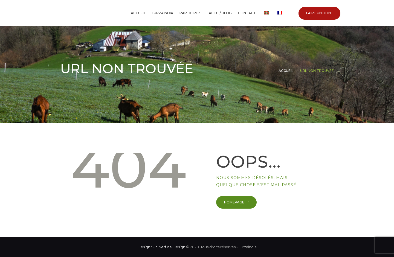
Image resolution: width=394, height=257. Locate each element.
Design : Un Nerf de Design (161, 247)
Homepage (234, 202)
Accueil (286, 71)
